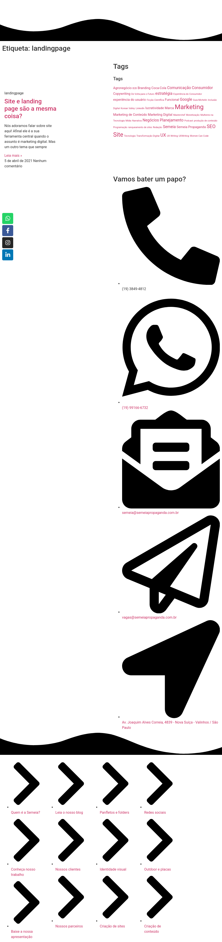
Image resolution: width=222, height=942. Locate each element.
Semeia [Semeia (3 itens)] (169, 127)
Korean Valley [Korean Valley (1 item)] (128, 108)
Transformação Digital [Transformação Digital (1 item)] (148, 135)
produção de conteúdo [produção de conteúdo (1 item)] (205, 120)
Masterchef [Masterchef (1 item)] (179, 115)
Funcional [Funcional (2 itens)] (172, 100)
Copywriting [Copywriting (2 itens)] (121, 94)
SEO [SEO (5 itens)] (211, 126)
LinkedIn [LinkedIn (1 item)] (140, 108)
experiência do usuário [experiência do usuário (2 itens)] (129, 100)
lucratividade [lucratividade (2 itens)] (154, 108)
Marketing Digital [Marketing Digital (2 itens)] (160, 115)
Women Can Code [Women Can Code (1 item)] (199, 135)
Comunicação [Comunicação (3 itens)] (179, 88)
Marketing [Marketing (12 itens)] (189, 107)
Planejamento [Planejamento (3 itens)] (171, 120)
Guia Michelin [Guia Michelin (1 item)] (200, 100)
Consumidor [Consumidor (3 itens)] (202, 88)
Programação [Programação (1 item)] (120, 127)
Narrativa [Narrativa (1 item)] (137, 120)
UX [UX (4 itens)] (163, 135)
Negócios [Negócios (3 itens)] (151, 120)
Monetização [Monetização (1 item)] (193, 115)
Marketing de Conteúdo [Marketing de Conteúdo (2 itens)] (130, 115)
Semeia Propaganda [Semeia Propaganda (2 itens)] (191, 127)
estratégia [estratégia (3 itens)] (163, 93)
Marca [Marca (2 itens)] (169, 108)
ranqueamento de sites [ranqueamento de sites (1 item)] (140, 127)
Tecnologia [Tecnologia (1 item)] (130, 135)
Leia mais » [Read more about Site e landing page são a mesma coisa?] (13, 155)
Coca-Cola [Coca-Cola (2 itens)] (158, 88)
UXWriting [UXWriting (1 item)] (184, 135)
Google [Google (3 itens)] (186, 99)
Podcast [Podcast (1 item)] (188, 120)
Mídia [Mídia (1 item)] (128, 120)
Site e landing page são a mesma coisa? (30, 109)
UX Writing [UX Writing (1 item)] (172, 135)
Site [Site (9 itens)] (118, 134)
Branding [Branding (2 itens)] (144, 88)
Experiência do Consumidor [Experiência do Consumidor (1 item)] (187, 94)
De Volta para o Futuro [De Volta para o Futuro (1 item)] (142, 94)
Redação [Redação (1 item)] (157, 127)
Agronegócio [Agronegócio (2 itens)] (122, 88)
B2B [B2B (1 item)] (134, 88)
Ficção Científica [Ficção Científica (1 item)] (155, 100)
